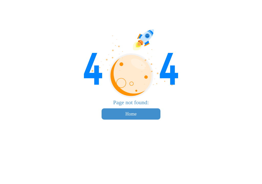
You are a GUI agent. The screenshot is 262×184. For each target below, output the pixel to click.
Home (131, 114)
